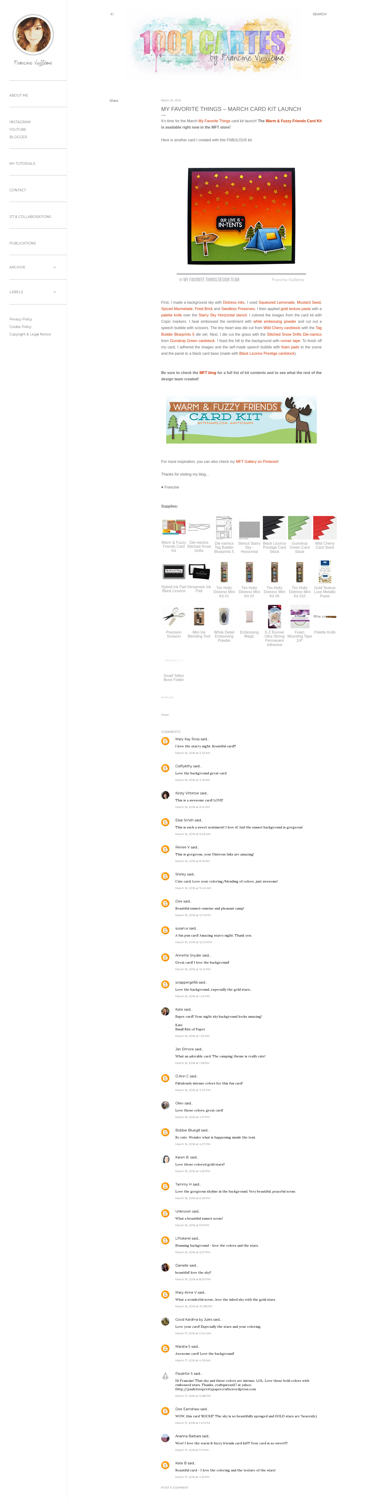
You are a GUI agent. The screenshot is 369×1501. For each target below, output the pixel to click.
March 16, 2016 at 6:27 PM (192, 1252)
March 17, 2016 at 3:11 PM (192, 1450)
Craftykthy (183, 766)
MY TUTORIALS (22, 164)
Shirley (180, 874)
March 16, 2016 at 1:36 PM (192, 1063)
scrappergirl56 (186, 982)
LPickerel (183, 1238)
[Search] (319, 14)
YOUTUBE (17, 129)
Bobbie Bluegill (187, 1130)
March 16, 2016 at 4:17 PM (192, 1117)
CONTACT (17, 190)
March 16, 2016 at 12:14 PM (193, 969)
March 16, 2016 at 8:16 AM (192, 861)
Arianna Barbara (188, 1436)
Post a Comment (174, 1487)
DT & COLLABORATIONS (30, 217)
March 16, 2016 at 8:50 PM (193, 1279)
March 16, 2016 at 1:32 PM (192, 1036)
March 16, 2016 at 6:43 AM (192, 834)
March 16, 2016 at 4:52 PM (192, 1171)
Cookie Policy (20, 327)
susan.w (181, 928)
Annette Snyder (188, 955)
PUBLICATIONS (22, 243)
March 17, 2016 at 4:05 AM (192, 1360)
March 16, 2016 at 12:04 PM (193, 942)
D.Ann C (182, 1076)
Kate (179, 1009)
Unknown (183, 1211)
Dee (178, 901)
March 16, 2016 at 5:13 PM (192, 1225)
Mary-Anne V (186, 1292)
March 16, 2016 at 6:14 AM (192, 807)
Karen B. (182, 1157)
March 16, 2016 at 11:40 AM (193, 888)
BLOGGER (18, 137)
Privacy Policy (20, 319)
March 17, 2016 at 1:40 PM (192, 1423)
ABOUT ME (18, 95)
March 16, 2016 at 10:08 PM (193, 1306)
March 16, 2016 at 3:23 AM (192, 753)
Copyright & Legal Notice (30, 334)
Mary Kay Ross (187, 739)
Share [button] (113, 100)
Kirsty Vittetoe (187, 793)
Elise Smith (184, 820)
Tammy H (183, 1184)
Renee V (182, 847)
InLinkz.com (167, 697)
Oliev (179, 1103)
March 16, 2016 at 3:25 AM (192, 780)
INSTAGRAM (20, 122)
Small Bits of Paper (190, 1029)
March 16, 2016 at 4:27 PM (192, 1144)
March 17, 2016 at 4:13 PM (192, 1477)
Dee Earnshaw (187, 1409)
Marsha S (182, 1346)
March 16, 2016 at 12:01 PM (193, 915)
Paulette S (184, 1373)
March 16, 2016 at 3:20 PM (193, 1090)
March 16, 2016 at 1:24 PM (192, 996)
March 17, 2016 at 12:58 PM (193, 1396)
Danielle (182, 1265)
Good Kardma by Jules (193, 1319)
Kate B (181, 1463)
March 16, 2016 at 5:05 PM (192, 1198)
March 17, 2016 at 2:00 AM (193, 1333)
